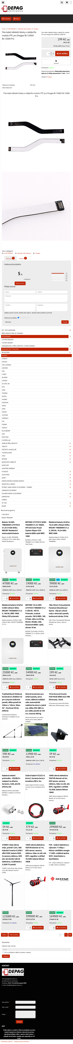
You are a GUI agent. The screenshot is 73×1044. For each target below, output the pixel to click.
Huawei (4, 399)
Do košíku (62, 53)
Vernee (4, 424)
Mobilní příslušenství (37, 443)
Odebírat (6, 956)
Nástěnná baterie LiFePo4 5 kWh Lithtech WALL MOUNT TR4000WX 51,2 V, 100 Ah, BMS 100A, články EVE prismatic (12, 611)
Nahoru (4, 935)
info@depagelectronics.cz (14, 985)
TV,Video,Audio (37, 452)
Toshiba (4, 393)
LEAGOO (4, 380)
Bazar (37, 506)
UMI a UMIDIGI (6, 365)
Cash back (5, 514)
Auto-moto (37, 474)
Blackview (37, 352)
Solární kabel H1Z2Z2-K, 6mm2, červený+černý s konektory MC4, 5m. (35, 778)
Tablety (37, 446)
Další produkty (14, 935)
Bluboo (4, 377)
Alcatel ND (6, 384)
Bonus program (7, 518)
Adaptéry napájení (8, 468)
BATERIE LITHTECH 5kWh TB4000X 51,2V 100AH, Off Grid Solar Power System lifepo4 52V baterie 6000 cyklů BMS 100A (35, 529)
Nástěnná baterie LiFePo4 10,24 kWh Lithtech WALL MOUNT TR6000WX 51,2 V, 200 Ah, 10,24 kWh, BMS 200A (59, 528)
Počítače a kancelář (37, 449)
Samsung (5, 402)
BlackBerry (6, 431)
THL (3, 421)
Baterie (37, 459)
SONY (3, 390)
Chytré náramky (7, 340)
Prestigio (5, 437)
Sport (37, 477)
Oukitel (4, 362)
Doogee (37, 253)
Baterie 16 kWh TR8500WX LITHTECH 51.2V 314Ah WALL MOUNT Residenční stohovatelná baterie (11, 528)
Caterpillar (6, 440)
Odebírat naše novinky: (9, 946)
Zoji (3, 371)
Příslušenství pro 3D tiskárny (12, 333)
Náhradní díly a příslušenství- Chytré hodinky (37, 345)
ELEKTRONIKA (8, 253)
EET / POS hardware (37, 330)
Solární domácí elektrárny (37, 493)
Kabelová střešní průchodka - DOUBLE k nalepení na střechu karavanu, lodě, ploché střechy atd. (11, 781)
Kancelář (5, 465)
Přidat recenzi (20, 283)
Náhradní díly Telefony (24, 253)
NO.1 (3, 387)
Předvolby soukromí (7, 1041)
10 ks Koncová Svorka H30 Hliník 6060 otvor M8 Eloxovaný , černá (59, 697)
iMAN (3, 409)
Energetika (37, 496)
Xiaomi (4, 412)
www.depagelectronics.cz (9, 979)
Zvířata (4, 500)
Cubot (4, 374)
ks (4, 598)
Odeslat (65, 322)
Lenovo (4, 359)
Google (4, 428)
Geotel (4, 396)
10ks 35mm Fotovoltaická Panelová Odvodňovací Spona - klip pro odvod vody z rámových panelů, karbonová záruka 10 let (59, 611)
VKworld (5, 418)
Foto (37, 455)
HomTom (5, 368)
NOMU (4, 406)
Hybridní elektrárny (9, 490)
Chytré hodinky (7, 343)
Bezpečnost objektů (37, 462)
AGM (3, 434)
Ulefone (5, 415)
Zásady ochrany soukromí (21, 1041)
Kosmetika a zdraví (37, 484)
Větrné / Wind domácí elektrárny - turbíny (37, 487)
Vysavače (37, 471)
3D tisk (37, 502)
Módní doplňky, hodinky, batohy (37, 481)
